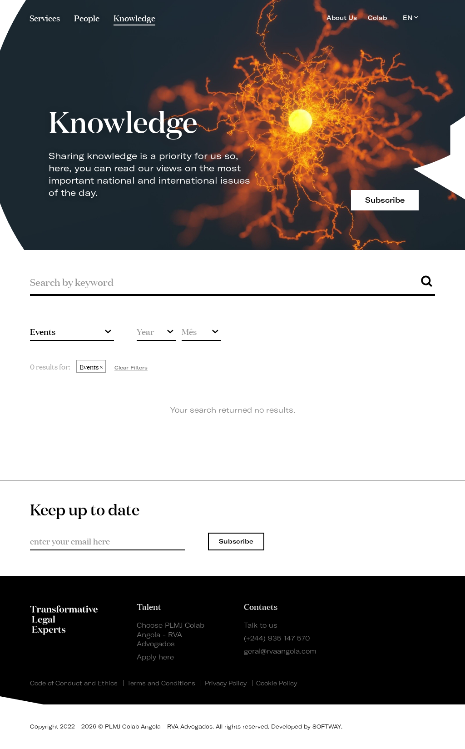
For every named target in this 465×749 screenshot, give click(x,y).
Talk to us (260, 625)
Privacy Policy (226, 683)
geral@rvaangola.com (280, 651)
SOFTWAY (326, 726)
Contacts (260, 606)
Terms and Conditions (161, 683)
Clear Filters (131, 368)
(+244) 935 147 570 (277, 638)
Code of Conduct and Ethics (74, 683)
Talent (149, 606)
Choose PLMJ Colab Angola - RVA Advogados (170, 634)
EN (410, 17)
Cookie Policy (276, 683)
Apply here (155, 657)
